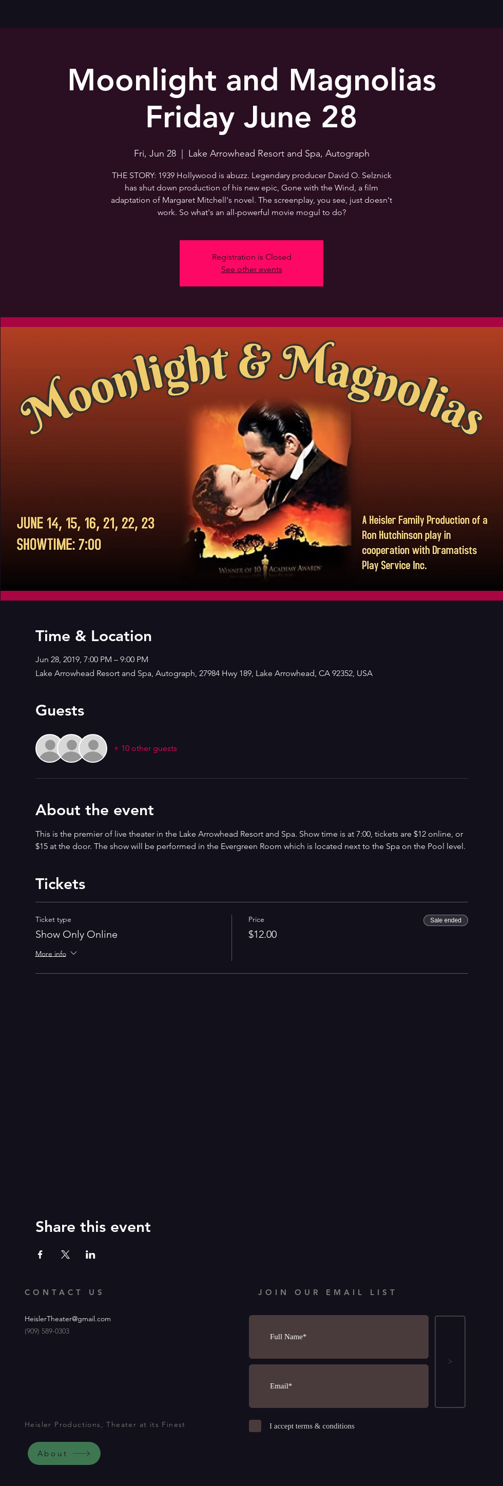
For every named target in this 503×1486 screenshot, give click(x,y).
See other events (251, 269)
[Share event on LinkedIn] (90, 1254)
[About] (64, 1453)
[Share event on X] (65, 1254)
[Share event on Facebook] (40, 1254)
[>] (450, 1362)
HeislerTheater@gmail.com (68, 1318)
